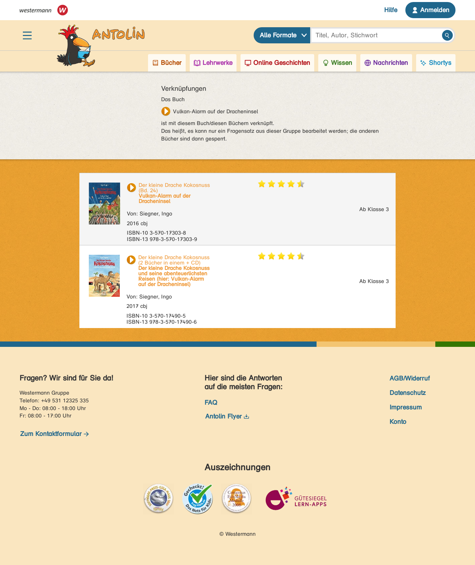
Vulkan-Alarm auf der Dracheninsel (215, 111)
